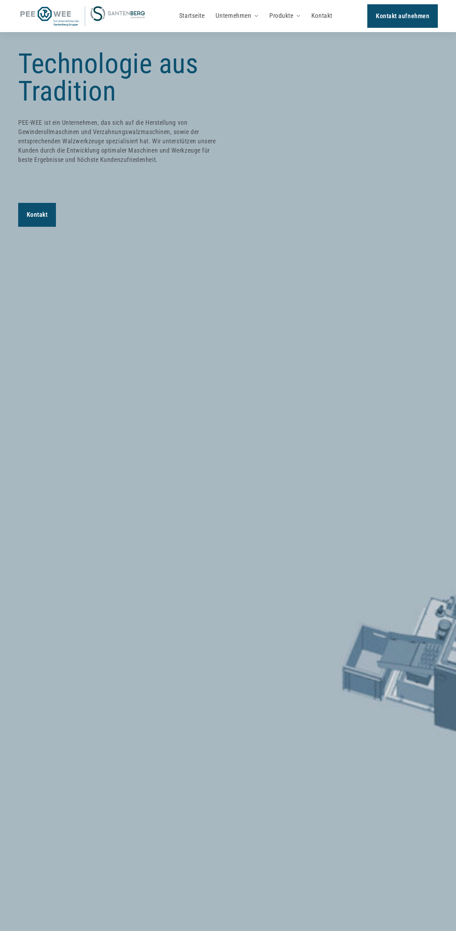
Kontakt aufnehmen (402, 16)
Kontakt (37, 214)
